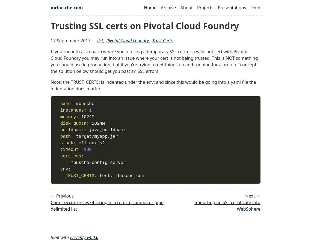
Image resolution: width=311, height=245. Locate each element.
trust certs (162, 41)
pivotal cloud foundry (127, 41)
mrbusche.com (67, 8)
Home (150, 8)
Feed (255, 8)
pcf (100, 41)
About (186, 8)
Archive (168, 8)
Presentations (232, 8)
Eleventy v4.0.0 (84, 237)
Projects (205, 8)
